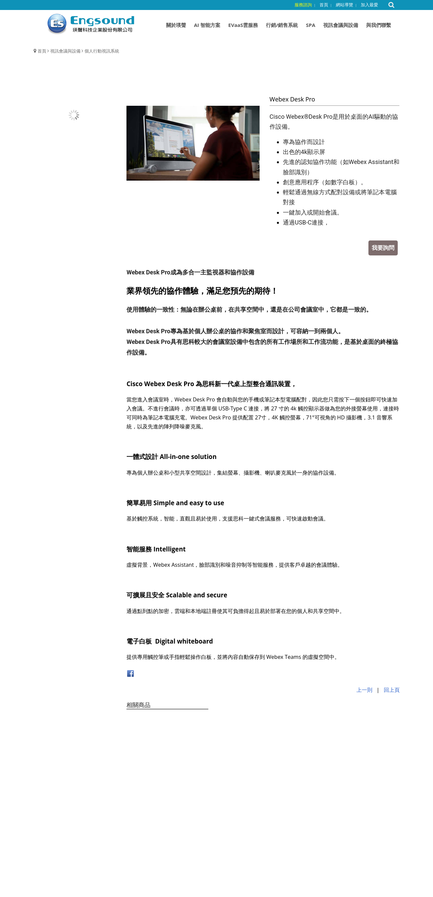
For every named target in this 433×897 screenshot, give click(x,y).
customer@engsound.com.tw (239, 853)
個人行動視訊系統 (102, 51)
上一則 (364, 689)
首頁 (42, 51)
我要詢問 (383, 247)
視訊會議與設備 (65, 51)
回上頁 (392, 689)
